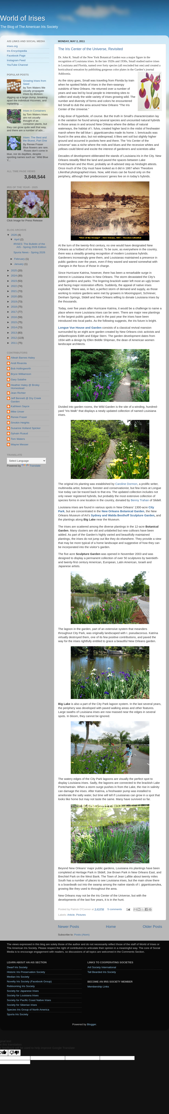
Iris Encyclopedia (17, 50)
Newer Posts (68, 926)
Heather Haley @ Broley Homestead (25, 387)
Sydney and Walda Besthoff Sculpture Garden (122, 515)
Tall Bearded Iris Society (101, 972)
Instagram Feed (16, 60)
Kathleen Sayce (20, 406)
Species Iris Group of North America (28, 1009)
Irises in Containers (34, 110)
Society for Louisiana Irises (23, 995)
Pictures (81, 914)
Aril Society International (101, 967)
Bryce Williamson (21, 374)
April (17, 239)
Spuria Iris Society (17, 1014)
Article (71, 914)
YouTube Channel (17, 64)
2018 (14, 306)
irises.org (12, 46)
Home (111, 926)
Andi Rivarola (19, 363)
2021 (14, 291)
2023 (14, 280)
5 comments (114, 909)
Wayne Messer (19, 444)
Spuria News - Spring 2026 (29, 252)
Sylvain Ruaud (19, 433)
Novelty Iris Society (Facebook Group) (29, 981)
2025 (14, 270)
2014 (14, 327)
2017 (14, 311)
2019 (14, 301)
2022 (14, 286)
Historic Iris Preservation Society (26, 972)
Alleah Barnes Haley (23, 357)
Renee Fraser (19, 417)
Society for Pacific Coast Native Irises (29, 1000)
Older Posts (152, 926)
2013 (14, 332)
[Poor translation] (14, 1052)
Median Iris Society (18, 976)
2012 (14, 337)
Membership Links (98, 986)
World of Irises (22, 18)
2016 (14, 317)
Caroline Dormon (126, 483)
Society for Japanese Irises (23, 990)
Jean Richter (18, 392)
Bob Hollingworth (21, 368)
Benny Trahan (140, 500)
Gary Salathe (18, 379)
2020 (14, 296)
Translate (31, 465)
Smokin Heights (20, 422)
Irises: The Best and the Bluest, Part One (35, 139)
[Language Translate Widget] (26, 461)
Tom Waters (18, 438)
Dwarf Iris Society (17, 967)
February (20, 258)
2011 (14, 342)
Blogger (91, 1024)
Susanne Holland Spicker (26, 428)
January (19, 264)
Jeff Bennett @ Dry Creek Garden (26, 400)
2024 (14, 275)
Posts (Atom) (82, 934)
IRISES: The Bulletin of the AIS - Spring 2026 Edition (30, 245)
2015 (14, 322)
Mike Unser (17, 411)
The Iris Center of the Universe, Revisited (90, 49)
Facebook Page (16, 55)
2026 (14, 234)
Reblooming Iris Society (21, 986)
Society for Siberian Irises (22, 1004)
